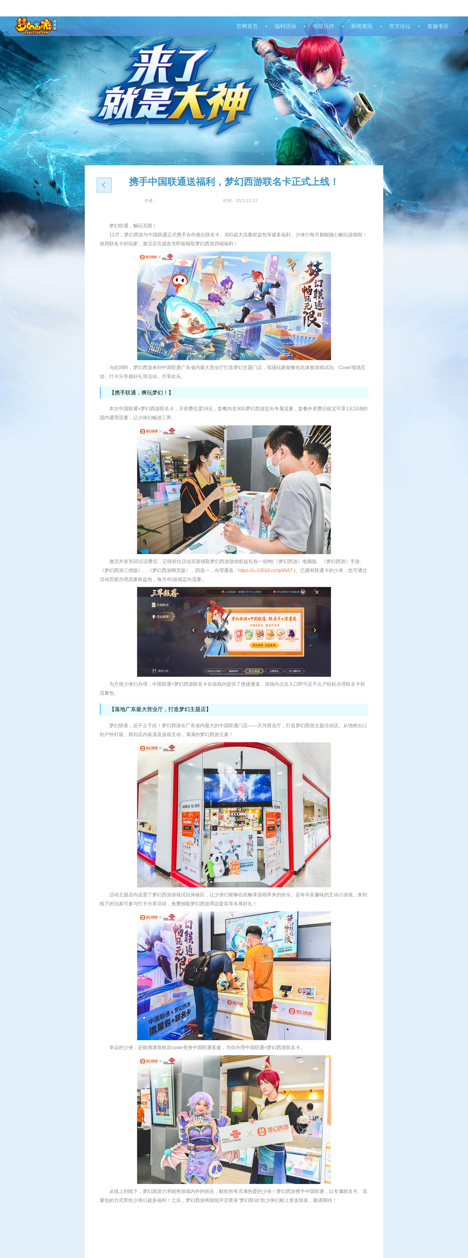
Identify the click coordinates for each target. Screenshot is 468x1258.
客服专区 (438, 26)
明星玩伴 (323, 26)
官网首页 (247, 26)
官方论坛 (400, 26)
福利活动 (285, 26)
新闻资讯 (361, 26)
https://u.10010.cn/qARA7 (265, 570)
